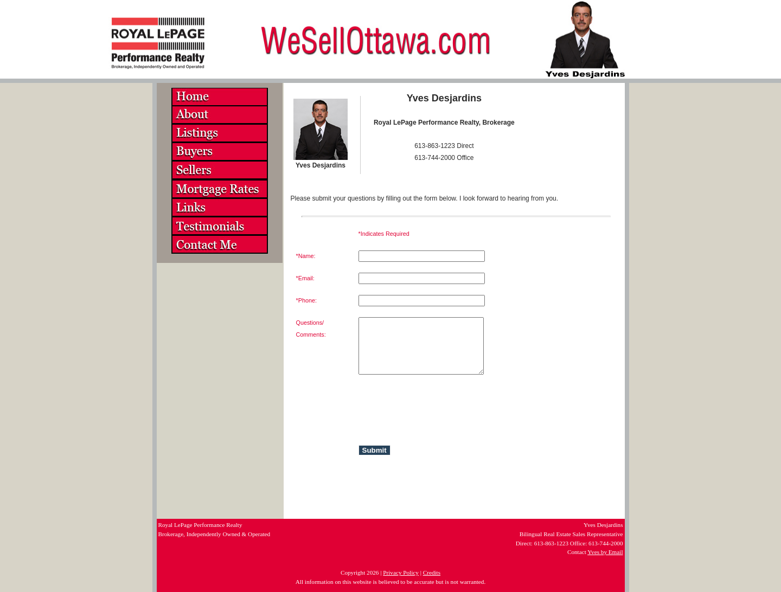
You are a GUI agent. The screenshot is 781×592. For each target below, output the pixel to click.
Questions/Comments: (311, 328)
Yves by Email (605, 552)
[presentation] (410, 406)
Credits (431, 572)
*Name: (306, 256)
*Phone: (306, 300)
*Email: (305, 278)
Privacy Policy (401, 572)
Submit (374, 450)
